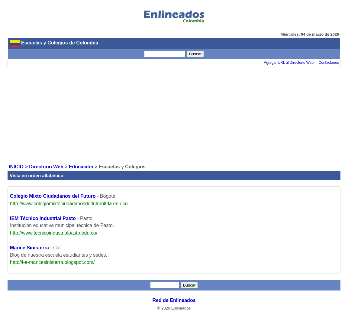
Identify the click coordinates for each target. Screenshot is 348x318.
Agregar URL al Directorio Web (289, 62)
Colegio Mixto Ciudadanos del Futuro (53, 196)
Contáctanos (329, 62)
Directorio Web (46, 166)
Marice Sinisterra (29, 247)
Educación (81, 166)
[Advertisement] (174, 114)
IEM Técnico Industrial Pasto (43, 218)
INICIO (16, 166)
